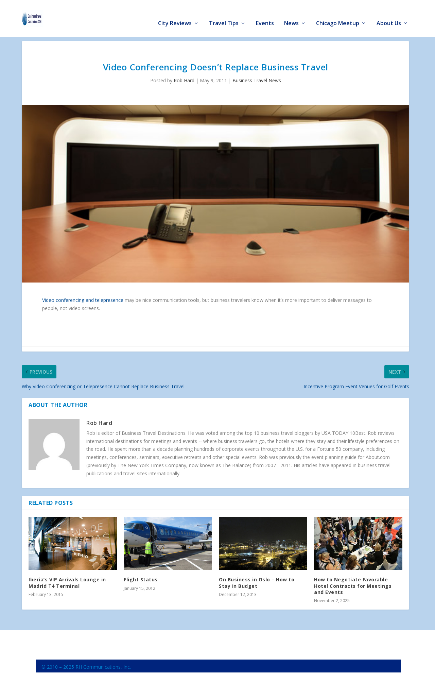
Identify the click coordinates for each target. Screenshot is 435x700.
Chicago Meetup (337, 14)
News (291, 14)
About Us (389, 14)
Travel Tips (224, 14)
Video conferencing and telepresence (82, 299)
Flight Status (141, 579)
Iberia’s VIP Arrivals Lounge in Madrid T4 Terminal (67, 582)
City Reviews (175, 14)
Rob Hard (184, 80)
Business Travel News (256, 80)
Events (265, 14)
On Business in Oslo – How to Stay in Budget (256, 582)
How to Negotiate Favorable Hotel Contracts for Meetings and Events (353, 585)
